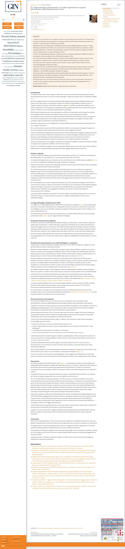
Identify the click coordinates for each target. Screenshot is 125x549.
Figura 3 (89, 278)
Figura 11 (68, 280)
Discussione (106, 23)
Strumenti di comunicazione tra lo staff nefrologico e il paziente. (112, 19)
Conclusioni (106, 25)
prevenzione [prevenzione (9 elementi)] (21, 77)
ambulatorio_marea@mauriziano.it (80, 292)
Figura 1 (94, 160)
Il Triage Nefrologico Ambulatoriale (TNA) (108, 12)
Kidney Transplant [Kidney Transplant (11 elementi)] (20, 63)
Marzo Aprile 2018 (35, 5)
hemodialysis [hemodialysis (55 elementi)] (14, 53)
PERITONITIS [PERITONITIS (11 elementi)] (10, 77)
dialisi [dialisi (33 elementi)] (9, 42)
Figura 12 (79, 351)
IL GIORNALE (7, 27)
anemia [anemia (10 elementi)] (12, 33)
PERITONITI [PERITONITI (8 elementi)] (4, 77)
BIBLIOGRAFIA (107, 26)
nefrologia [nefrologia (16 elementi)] (20, 70)
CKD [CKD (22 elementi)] (3, 40)
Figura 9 (56, 280)
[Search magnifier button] (24, 20)
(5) (63, 196)
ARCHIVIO (7, 24)
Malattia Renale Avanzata (64, 528)
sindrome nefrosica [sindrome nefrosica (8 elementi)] (21, 81)
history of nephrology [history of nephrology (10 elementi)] (7, 56)
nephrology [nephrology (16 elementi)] (4, 73)
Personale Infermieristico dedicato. (109, 15)
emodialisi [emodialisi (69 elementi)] (8, 49)
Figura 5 (34, 280)
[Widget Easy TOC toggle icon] (119, 4)
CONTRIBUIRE (19, 27)
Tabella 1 (45, 216)
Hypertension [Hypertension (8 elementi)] (15, 56)
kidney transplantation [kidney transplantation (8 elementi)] (9, 66)
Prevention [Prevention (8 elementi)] (16, 77)
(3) (69, 105)
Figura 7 (45, 280)
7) (82, 205)
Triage (81, 528)
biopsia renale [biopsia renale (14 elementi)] (18, 33)
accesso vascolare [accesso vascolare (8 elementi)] (7, 31)
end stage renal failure (53, 528)
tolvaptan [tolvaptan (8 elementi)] (16, 83)
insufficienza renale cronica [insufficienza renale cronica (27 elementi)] (13, 61)
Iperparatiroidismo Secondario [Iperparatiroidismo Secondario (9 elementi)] (9, 63)
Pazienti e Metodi (108, 10)
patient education (75, 528)
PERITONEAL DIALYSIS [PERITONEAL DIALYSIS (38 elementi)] (13, 75)
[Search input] (12, 19)
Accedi (13, 17)
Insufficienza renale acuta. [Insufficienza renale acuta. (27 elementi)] (15, 58)
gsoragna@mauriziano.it (39, 29)
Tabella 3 (73, 267)
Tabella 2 (79, 256)
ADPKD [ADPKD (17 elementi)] (6, 33)
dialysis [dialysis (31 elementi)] (20, 46)
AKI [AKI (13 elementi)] (10, 33)
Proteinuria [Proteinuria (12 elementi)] (6, 79)
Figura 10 (62, 280)
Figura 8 (50, 280)
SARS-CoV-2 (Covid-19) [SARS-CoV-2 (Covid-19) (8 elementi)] (18, 79)
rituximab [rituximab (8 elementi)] (11, 79)
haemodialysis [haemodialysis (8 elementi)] (5, 53)
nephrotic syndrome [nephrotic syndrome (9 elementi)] (13, 72)
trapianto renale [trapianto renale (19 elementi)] (14, 85)
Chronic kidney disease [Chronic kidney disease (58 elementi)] (13, 36)
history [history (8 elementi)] (23, 53)
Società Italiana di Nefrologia (14, 545)
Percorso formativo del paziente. (111, 21)
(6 (80, 205)
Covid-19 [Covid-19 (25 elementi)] (9, 39)
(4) (66, 121)
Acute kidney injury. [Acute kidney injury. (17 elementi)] (17, 31)
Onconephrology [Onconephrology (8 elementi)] (21, 72)
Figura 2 (83, 278)
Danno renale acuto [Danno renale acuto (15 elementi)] (18, 40)
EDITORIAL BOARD (19, 24)
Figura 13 (63, 363)
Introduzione (107, 8)
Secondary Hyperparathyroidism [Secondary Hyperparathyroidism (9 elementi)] (9, 81)
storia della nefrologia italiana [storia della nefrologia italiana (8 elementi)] (8, 83)
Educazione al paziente (41, 528)
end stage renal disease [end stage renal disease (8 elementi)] (19, 50)
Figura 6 (39, 280)
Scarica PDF (33, 12)
